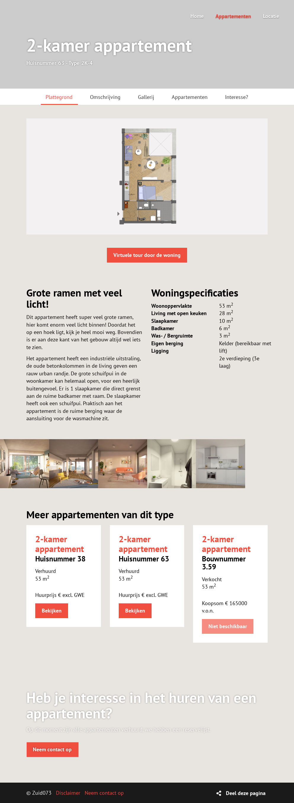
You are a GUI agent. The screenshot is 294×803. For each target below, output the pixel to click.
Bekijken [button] (52, 610)
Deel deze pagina (246, 793)
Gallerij (146, 97)
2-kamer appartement (59, 543)
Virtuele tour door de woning (147, 255)
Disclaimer (68, 792)
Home (197, 16)
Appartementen (233, 16)
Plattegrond (59, 97)
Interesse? (236, 97)
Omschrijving (105, 97)
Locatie (271, 16)
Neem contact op (52, 749)
